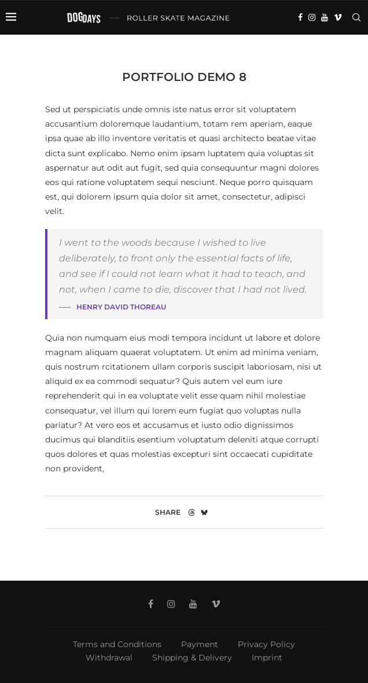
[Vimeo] (338, 17)
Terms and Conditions (117, 644)
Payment (199, 644)
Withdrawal (109, 657)
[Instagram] (311, 17)
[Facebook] (300, 17)
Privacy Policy (266, 644)
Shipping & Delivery (192, 657)
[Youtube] (324, 17)
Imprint (267, 657)
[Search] (356, 17)
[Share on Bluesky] (204, 512)
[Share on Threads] (191, 512)
